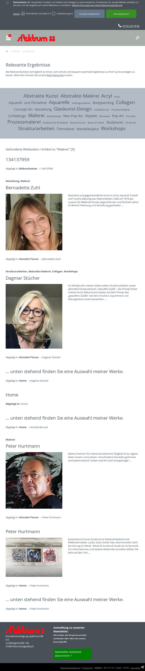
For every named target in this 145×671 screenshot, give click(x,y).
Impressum (88, 668)
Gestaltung (43, 109)
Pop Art (118, 115)
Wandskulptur (88, 128)
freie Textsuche (55, 75)
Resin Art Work (96, 122)
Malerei (36, 115)
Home (24, 403)
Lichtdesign (17, 115)
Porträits (131, 116)
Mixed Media (54, 116)
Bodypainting (103, 102)
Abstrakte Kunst (40, 95)
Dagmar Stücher (51, 357)
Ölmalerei (104, 116)
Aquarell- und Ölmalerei (28, 102)
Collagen (125, 102)
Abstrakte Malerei (79, 95)
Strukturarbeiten (36, 128)
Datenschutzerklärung (70, 668)
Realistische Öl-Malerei (55, 122)
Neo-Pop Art (73, 115)
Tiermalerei (65, 128)
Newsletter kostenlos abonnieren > (68, 653)
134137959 (47, 168)
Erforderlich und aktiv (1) (36, 13)
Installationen (101, 109)
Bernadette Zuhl (51, 259)
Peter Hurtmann (51, 517)
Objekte (91, 115)
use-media (135, 668)
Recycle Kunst (78, 122)
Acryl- (117, 96)
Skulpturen (114, 122)
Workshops (113, 128)
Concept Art (23, 109)
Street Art (131, 122)
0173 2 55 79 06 (131, 26)
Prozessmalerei (24, 121)
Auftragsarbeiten (81, 103)
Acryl (106, 95)
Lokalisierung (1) (62, 13)
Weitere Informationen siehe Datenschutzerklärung (97, 5)
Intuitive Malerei (120, 109)
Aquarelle (59, 102)
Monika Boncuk (39, 427)
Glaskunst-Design (73, 108)
